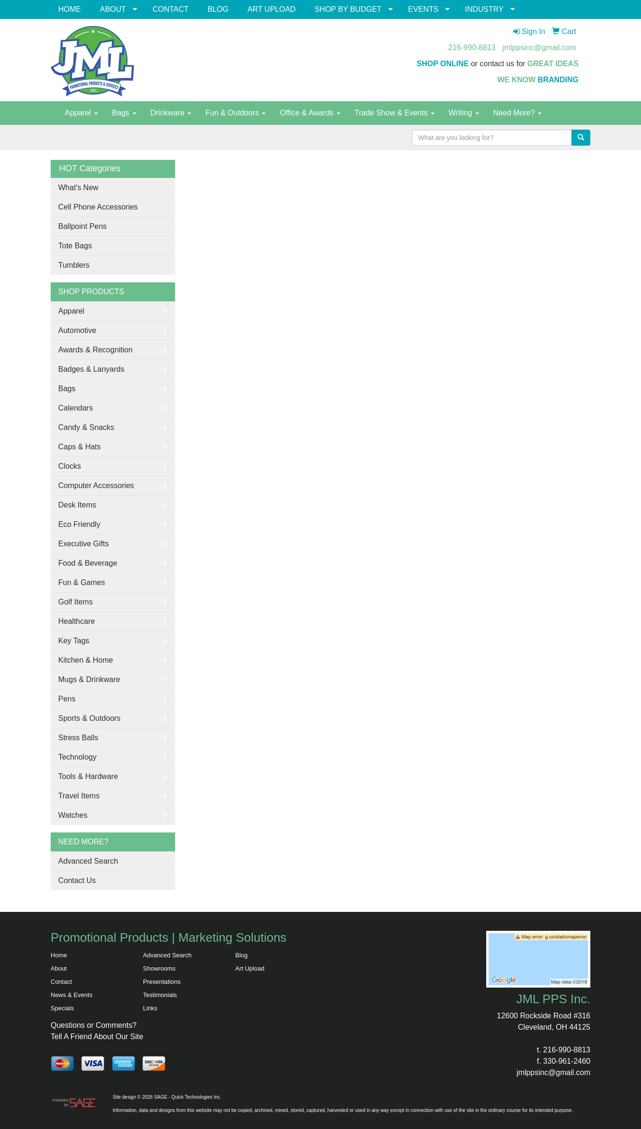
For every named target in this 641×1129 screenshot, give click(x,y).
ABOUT (113, 9)
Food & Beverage (87, 563)
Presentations (162, 981)
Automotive (77, 330)
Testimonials (160, 994)
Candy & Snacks (86, 427)
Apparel (81, 113)
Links (150, 1008)
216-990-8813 (472, 48)
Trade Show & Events (395, 113)
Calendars (75, 408)
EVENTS (423, 9)
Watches (73, 815)
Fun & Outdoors (235, 113)
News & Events (71, 994)
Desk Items (77, 505)
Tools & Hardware (88, 776)
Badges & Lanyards (91, 369)
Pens (66, 699)
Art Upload (249, 968)
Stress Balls (78, 738)
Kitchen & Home (85, 660)
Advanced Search (88, 861)
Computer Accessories (96, 485)
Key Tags (73, 641)
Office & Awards (310, 113)
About (59, 968)
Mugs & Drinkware (89, 679)
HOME (69, 9)
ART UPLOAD (272, 9)
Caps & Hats (79, 447)
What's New (78, 188)
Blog (241, 955)
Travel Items (78, 796)
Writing (464, 113)
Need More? (517, 113)
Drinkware (171, 113)
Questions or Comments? (93, 1025)
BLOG (217, 9)
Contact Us (77, 880)
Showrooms (159, 968)
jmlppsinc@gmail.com (539, 48)
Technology (77, 757)
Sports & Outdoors (89, 718)
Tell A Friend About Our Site (97, 1037)
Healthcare (76, 621)
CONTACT (170, 9)
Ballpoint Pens (82, 226)
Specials (62, 1008)
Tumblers (73, 265)
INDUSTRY (484, 9)
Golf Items (75, 602)
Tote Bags (75, 246)
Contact (61, 981)
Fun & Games (81, 582)
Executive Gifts (83, 544)
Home (59, 955)
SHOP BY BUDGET (348, 9)
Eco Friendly (79, 524)
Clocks (69, 466)
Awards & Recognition (95, 350)
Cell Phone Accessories (98, 207)
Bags (124, 113)
